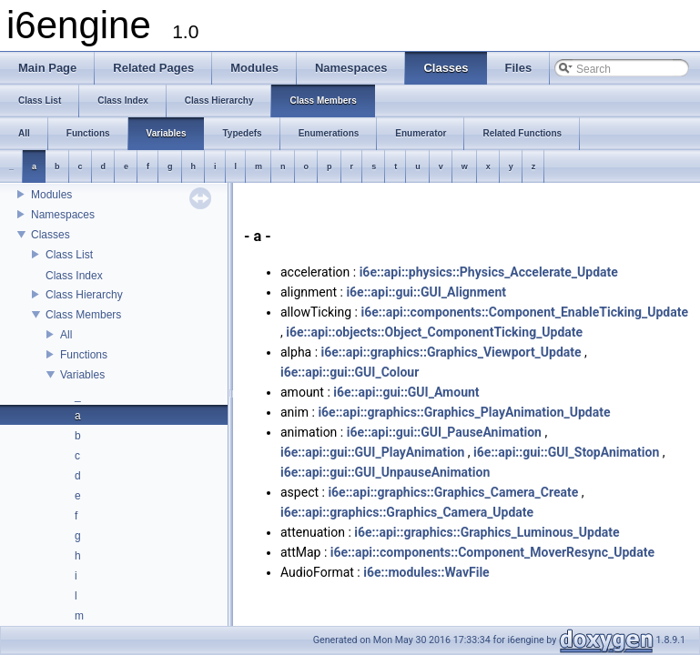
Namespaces (63, 214)
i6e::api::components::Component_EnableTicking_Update (524, 312)
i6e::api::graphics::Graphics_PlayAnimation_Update (464, 412)
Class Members (83, 314)
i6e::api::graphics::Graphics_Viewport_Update (451, 352)
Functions (83, 354)
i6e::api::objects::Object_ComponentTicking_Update (434, 332)
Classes (50, 234)
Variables (82, 374)
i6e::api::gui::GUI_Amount (406, 392)
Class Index (74, 275)
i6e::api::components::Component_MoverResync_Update (492, 552)
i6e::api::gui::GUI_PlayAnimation (372, 452)
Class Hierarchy (84, 294)
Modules (51, 194)
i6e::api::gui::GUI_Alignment (426, 292)
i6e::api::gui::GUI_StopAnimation (566, 452)
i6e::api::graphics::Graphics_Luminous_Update (486, 532)
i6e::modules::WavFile (426, 572)
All (66, 334)
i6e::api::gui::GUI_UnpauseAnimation (385, 472)
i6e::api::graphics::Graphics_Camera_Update (406, 512)
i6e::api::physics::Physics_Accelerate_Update (489, 272)
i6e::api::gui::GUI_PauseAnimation (444, 432)
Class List (69, 254)
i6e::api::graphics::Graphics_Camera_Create (453, 492)
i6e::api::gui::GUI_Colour (349, 372)
